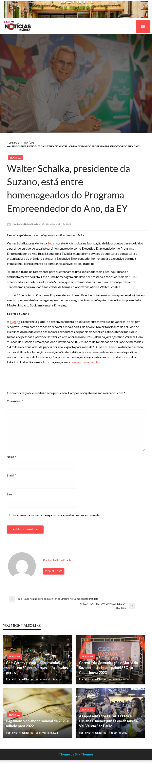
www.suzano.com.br (85, 362)
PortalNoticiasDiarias (26, 224)
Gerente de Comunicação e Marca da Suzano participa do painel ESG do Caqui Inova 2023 (108, 668)
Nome (11, 456)
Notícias (29, 142)
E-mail (11, 475)
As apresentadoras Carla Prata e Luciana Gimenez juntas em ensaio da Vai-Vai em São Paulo (108, 721)
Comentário (15, 401)
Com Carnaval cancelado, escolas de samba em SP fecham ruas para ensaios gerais (37, 668)
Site (9, 494)
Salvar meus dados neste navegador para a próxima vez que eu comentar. (56, 515)
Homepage (13, 142)
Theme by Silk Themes (76, 754)
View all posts (53, 571)
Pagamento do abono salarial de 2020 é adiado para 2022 (37, 723)
